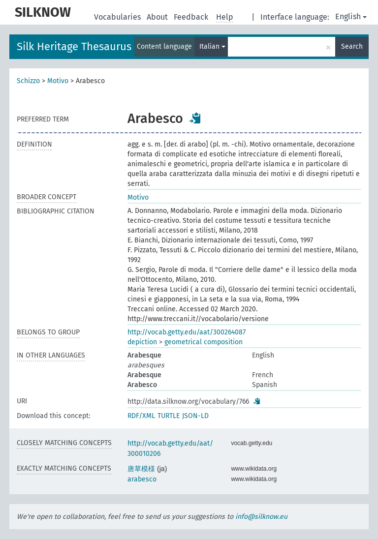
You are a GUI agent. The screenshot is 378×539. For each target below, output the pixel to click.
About (158, 17)
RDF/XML (141, 416)
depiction (142, 342)
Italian (212, 46)
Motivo (57, 81)
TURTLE (169, 416)
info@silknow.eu (261, 516)
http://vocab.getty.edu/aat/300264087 (186, 332)
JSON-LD (195, 416)
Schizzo (28, 81)
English (351, 16)
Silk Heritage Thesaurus (74, 46)
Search (352, 46)
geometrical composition (203, 342)
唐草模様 (141, 469)
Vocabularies (118, 17)
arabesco (142, 479)
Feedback (192, 17)
